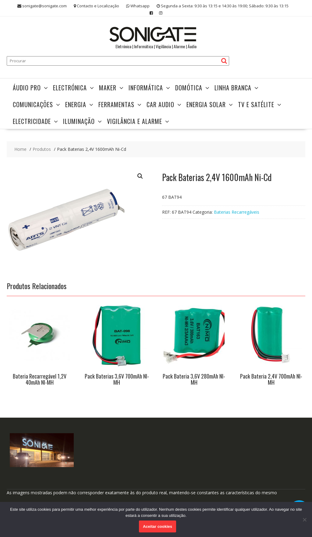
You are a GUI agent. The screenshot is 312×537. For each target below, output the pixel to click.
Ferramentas (116, 104)
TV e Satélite (256, 104)
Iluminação (79, 121)
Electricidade (32, 121)
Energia (75, 104)
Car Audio (160, 104)
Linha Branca (232, 87)
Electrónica (70, 87)
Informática (146, 87)
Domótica (188, 87)
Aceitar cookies (157, 526)
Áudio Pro (27, 87)
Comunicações (33, 104)
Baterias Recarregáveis (236, 212)
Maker (107, 87)
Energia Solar (206, 104)
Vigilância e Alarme (134, 121)
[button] (140, 176)
